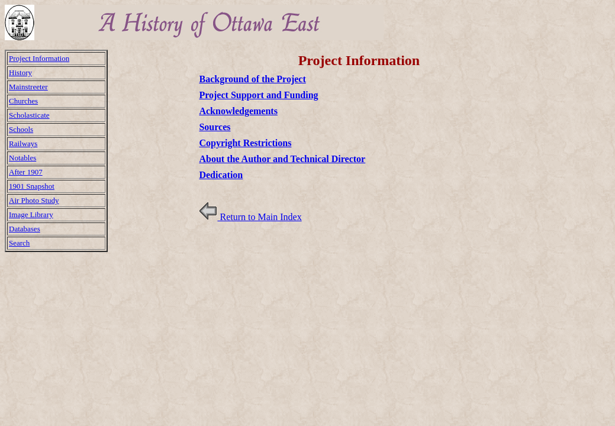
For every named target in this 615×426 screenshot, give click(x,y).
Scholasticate (29, 115)
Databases (24, 228)
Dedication (221, 175)
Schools (21, 129)
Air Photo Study (34, 200)
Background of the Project (252, 79)
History (20, 72)
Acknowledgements (238, 111)
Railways (23, 143)
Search (19, 242)
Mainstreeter (28, 86)
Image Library (31, 214)
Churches (23, 100)
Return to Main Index (250, 217)
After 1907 (26, 171)
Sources (214, 127)
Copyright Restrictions (245, 143)
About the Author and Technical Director (282, 159)
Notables (22, 157)
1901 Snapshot (31, 186)
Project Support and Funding (258, 95)
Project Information (39, 58)
